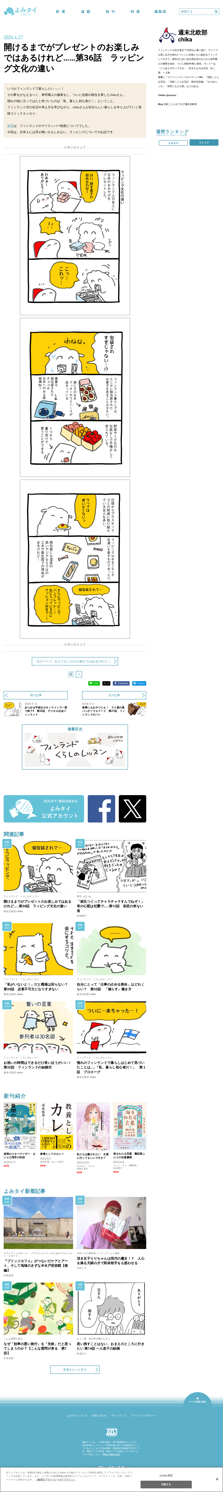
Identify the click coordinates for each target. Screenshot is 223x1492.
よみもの (173, 142)
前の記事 (36, 695)
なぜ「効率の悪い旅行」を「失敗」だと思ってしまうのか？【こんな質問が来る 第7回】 (37, 1348)
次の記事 (114, 695)
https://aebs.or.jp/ (111, 1454)
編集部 (160, 11)
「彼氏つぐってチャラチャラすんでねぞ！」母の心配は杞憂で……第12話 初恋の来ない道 (110, 906)
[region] (111, 1479)
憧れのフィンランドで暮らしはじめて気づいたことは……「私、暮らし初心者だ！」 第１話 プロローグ (111, 1067)
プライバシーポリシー (143, 1415)
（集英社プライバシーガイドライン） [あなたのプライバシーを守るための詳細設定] (55, 1479)
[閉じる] (217, 1479)
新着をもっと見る (75, 1369)
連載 (85, 11)
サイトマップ (118, 1415)
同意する (166, 1484)
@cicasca (171, 95)
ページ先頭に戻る (197, 1406)
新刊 (110, 11)
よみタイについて (77, 1415)
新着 (61, 11)
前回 (10, 126)
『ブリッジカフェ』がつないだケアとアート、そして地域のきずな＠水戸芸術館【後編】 (36, 1265)
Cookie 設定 (166, 1475)
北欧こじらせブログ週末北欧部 (180, 104)
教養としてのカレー (52, 1153)
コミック (204, 142)
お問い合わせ (99, 1415)
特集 (135, 11)
